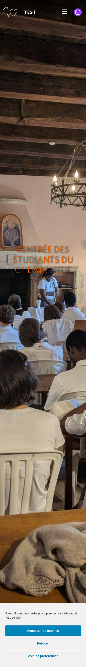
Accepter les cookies (43, 631)
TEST (30, 12)
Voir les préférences (43, 656)
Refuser (43, 643)
